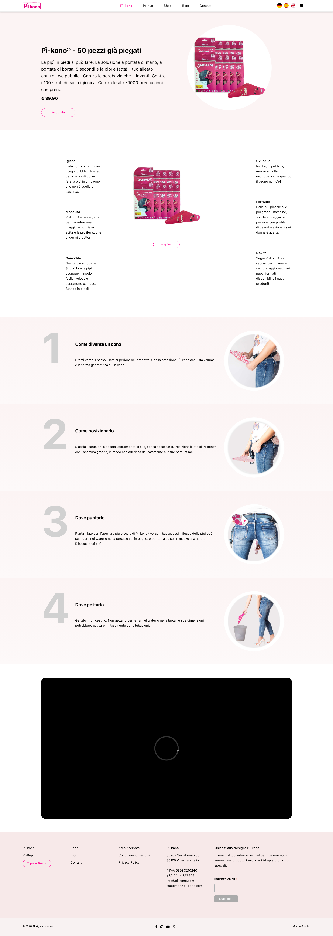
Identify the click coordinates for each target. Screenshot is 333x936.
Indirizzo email (226, 879)
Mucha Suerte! (301, 926)
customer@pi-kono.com (184, 886)
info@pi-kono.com (180, 881)
